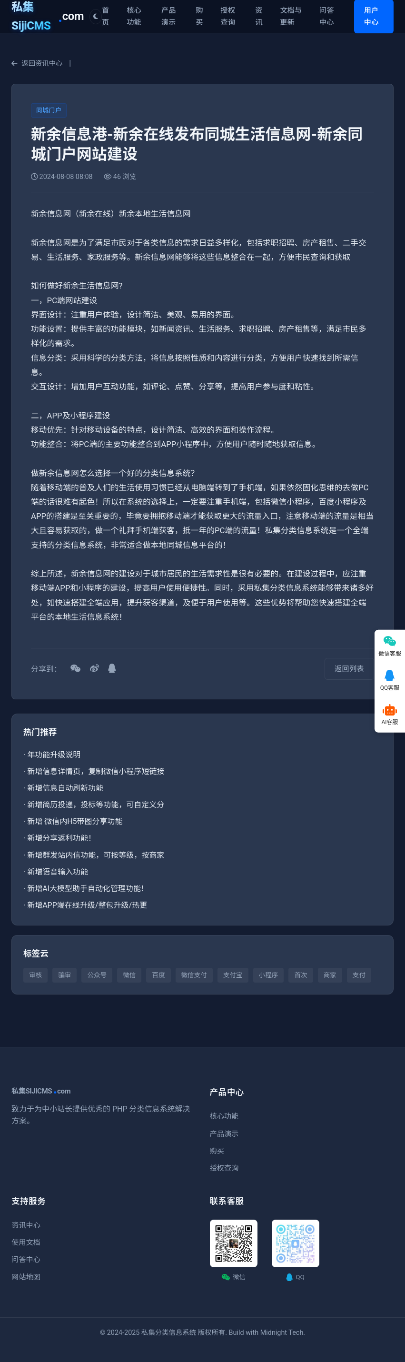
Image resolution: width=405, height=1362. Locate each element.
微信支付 (194, 975)
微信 (129, 975)
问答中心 (326, 16)
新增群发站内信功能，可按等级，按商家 (95, 855)
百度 (158, 975)
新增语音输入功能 (57, 871)
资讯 (258, 16)
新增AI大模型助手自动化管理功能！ (87, 888)
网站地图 (25, 1277)
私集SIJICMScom (40, 1091)
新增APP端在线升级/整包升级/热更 (87, 905)
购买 (199, 16)
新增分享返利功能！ (61, 838)
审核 (35, 975)
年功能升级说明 (53, 754)
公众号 (97, 975)
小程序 (268, 975)
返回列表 (349, 669)
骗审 (64, 975)
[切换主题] (95, 16)
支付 (359, 975)
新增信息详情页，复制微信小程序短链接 (95, 771)
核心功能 (134, 16)
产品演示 (168, 16)
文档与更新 (291, 16)
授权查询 (228, 16)
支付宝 (233, 975)
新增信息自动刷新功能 (65, 788)
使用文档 (25, 1242)
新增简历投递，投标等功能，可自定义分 (95, 804)
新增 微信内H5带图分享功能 (74, 821)
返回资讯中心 (36, 64)
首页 (105, 16)
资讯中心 (25, 1225)
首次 (300, 975)
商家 (330, 975)
